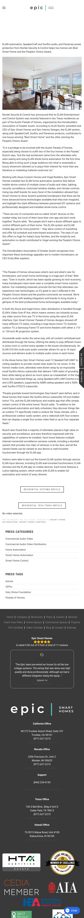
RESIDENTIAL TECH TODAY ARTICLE (42, 505)
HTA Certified (15, 627)
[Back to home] (42, 8)
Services (72, 617)
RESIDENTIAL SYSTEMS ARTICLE (42, 489)
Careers (60, 617)
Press (49, 617)
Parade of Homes (15, 597)
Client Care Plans (13, 622)
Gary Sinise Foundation (18, 592)
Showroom (37, 617)
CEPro (8, 586)
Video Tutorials (34, 627)
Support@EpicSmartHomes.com (42, 789)
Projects (75, 622)
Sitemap (71, 627)
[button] (3, 8)
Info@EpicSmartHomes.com (42, 742)
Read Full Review (42, 683)
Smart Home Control (32, 522)
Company (22, 617)
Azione (9, 581)
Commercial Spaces (56, 622)
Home (10, 617)
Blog (48, 627)
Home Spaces (34, 622)
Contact (59, 627)
